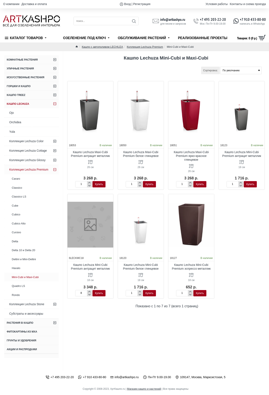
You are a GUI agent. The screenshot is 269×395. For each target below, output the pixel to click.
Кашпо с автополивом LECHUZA (102, 46)
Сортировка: (210, 70)
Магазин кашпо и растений (144, 388)
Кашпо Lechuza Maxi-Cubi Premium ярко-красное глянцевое (191, 155)
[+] (89, 182)
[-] (89, 185)
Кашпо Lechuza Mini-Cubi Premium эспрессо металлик (191, 266)
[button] (98, 184)
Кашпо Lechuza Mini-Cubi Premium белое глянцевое (141, 266)
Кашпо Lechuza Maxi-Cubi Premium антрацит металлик (90, 154)
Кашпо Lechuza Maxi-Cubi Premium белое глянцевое (141, 154)
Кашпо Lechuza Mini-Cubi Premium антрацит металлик (241, 154)
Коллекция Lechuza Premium (145, 46)
